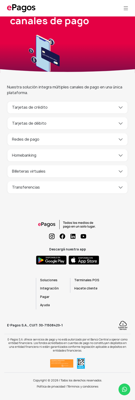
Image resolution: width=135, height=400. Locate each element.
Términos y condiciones (82, 386)
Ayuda (45, 305)
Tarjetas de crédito (30, 107)
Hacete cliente (85, 288)
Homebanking (24, 155)
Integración (49, 288)
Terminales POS (86, 280)
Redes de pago (25, 139)
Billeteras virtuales (28, 171)
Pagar (44, 297)
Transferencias (26, 187)
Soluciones (48, 280)
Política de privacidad (51, 386)
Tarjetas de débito (29, 123)
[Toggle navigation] (125, 8)
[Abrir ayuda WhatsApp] (124, 389)
